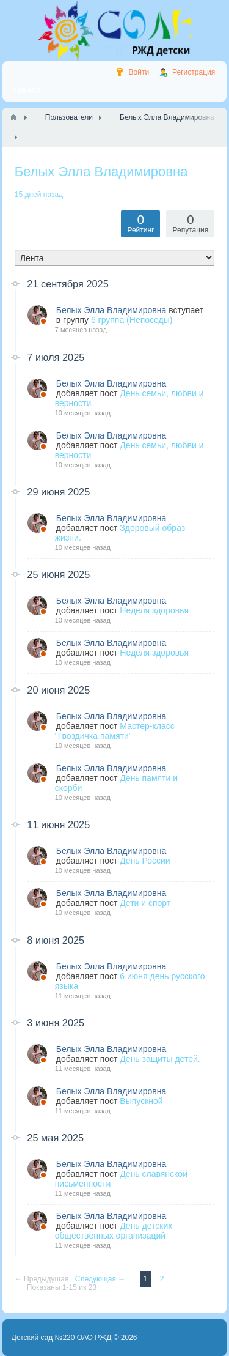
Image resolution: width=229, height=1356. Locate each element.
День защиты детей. (160, 1059)
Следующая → (101, 1279)
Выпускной (141, 1101)
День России (145, 860)
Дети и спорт (145, 903)
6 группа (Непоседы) (132, 320)
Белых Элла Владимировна (111, 310)
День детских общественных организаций (113, 1230)
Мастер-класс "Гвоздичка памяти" (115, 731)
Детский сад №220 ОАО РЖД (62, 1337)
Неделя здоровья (154, 610)
